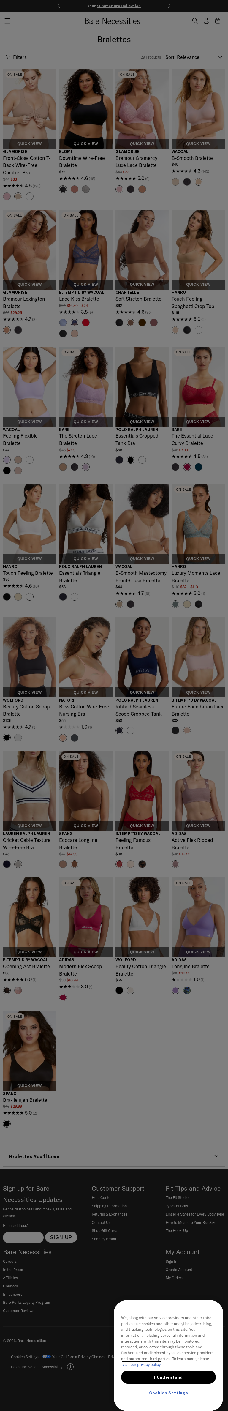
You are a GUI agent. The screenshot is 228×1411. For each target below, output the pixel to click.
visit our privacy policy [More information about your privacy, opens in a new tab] (142, 1364)
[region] (168, 1355)
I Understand (168, 1377)
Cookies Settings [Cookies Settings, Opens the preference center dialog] (168, 1393)
